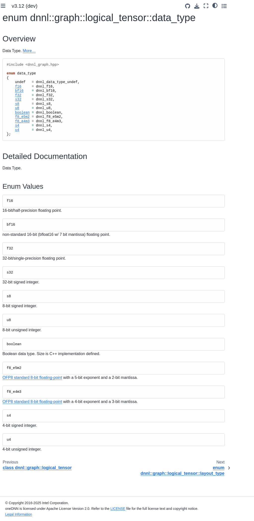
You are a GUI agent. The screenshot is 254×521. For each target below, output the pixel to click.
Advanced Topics (19, 146)
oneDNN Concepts (21, 95)
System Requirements (24, 16)
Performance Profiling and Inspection (16, 132)
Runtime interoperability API (26, 435)
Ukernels (13, 154)
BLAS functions (22, 206)
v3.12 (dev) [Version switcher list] (81, 6)
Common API (21, 214)
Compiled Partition (22, 359)
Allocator (21, 230)
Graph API (19, 222)
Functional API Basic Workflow (22, 71)
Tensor (19, 332)
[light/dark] (236, 5)
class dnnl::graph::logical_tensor (32, 318)
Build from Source (20, 24)
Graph (19, 370)
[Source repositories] (209, 6)
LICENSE (167, 503)
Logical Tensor (26, 246)
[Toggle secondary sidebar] (245, 6)
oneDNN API (16, 175)
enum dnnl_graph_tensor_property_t (32, 279)
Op (16, 340)
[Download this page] (218, 6)
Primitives (18, 183)
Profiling (16, 198)
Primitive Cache (22, 190)
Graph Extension (19, 111)
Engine (20, 238)
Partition (21, 348)
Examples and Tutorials (25, 119)
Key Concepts (17, 60)
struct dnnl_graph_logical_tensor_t (32, 299)
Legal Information (68, 514)
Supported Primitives (22, 103)
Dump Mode (24, 405)
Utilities (20, 413)
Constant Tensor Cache (25, 394)
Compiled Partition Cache (26, 380)
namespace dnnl (23, 490)
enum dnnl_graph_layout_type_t (32, 259)
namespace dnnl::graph (23, 451)
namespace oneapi (19, 500)
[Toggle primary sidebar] (59, 6)
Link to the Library (20, 40)
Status (19, 421)
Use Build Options (20, 32)
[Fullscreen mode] (227, 6)
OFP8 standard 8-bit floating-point (88, 389)
